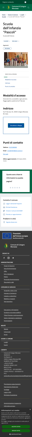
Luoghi (22, 15)
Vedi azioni (16, 41)
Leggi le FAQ (7, 392)
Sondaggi (6, 390)
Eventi (6, 345)
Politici (6, 277)
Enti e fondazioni (9, 274)
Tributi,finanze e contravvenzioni (13, 315)
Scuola (4, 17)
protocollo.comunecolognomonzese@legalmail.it (17, 376)
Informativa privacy (9, 406)
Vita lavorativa (8, 301)
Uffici (5, 271)
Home (3, 15)
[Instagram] (8, 258)
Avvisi (5, 334)
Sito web (5, 154)
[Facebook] (4, 258)
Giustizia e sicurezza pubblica (12, 312)
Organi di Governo (9, 266)
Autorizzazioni (8, 321)
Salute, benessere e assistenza (13, 318)
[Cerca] (28, 7)
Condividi (7, 41)
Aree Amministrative (10, 269)
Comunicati (7, 332)
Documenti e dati (9, 282)
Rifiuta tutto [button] (16, 430)
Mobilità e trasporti (9, 299)
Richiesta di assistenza (10, 395)
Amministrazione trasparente (12, 403)
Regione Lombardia (8, 2)
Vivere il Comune (13, 15)
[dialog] (16, 422)
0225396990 (13, 147)
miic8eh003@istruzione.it (14, 151)
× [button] (30, 409)
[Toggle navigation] (3, 7)
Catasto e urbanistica (10, 296)
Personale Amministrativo (11, 279)
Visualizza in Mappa (16, 125)
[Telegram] (13, 258)
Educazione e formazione (11, 310)
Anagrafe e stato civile (10, 291)
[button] (16, 434)
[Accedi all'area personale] (25, 2)
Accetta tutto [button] (16, 426)
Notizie (6, 329)
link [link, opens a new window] (7, 423)
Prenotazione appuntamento (12, 384)
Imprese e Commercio (10, 293)
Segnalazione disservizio (11, 387)
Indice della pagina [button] (11, 74)
